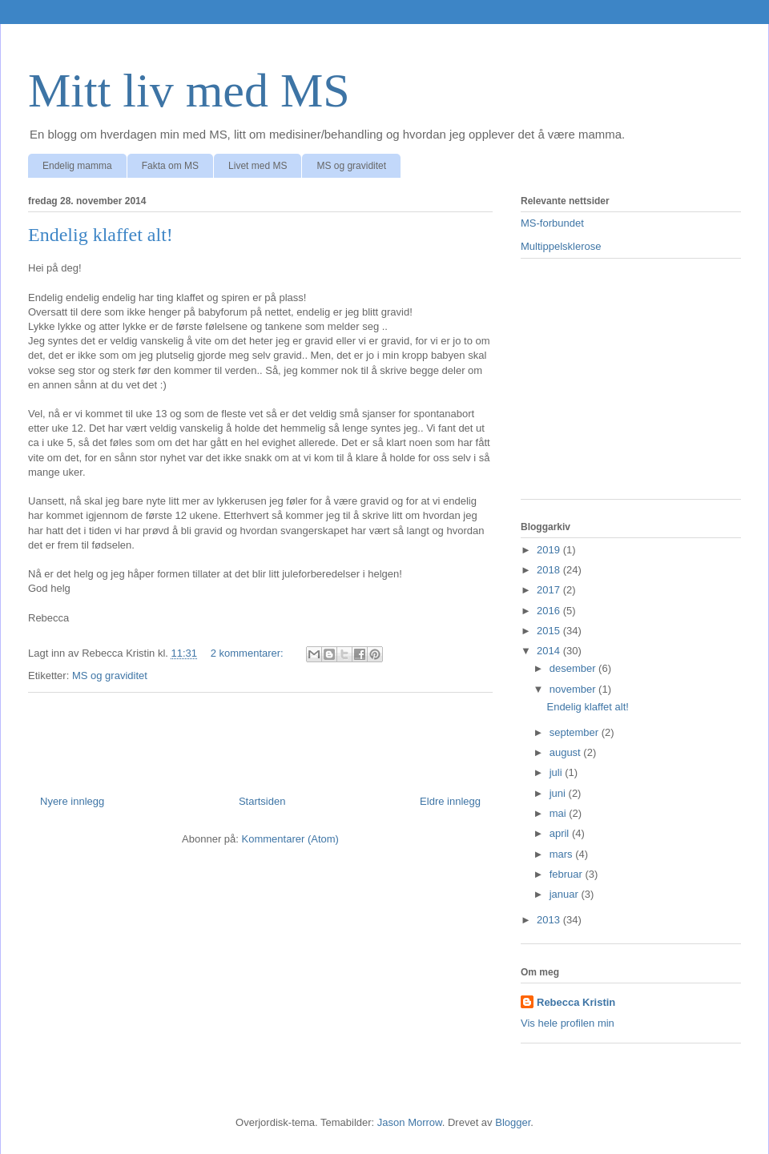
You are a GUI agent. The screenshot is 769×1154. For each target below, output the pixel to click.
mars (563, 854)
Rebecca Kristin (576, 1002)
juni (559, 793)
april (561, 833)
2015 (550, 631)
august (567, 752)
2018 (550, 570)
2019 (550, 550)
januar (566, 894)
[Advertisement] (631, 387)
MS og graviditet (351, 165)
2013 (550, 920)
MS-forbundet (552, 223)
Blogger (512, 1122)
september (576, 732)
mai (560, 813)
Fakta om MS (170, 165)
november (574, 689)
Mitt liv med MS (189, 90)
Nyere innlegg (72, 801)
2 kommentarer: (249, 653)
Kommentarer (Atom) (290, 839)
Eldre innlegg (450, 801)
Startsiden (262, 801)
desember (574, 668)
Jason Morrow (409, 1122)
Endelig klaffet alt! (100, 234)
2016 (550, 611)
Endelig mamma (77, 165)
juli (558, 772)
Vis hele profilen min (567, 1023)
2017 (550, 590)
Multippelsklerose (561, 246)
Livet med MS (257, 165)
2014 (550, 651)
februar (568, 874)
